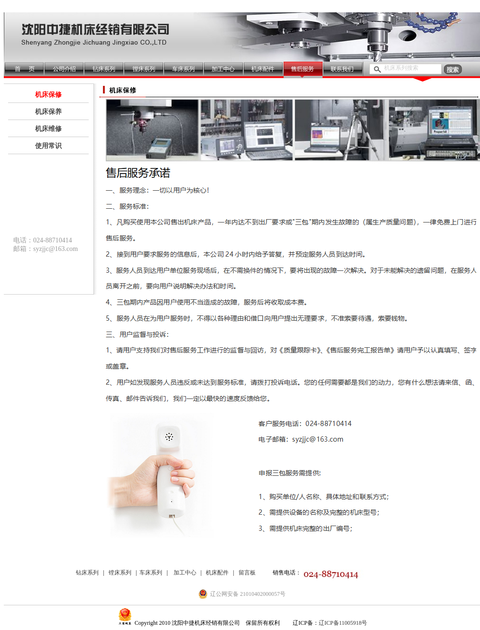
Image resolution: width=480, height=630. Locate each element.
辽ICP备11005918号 (343, 623)
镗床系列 (120, 572)
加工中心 (185, 572)
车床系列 (150, 572)
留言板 (247, 572)
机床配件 (217, 572)
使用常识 (48, 145)
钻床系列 (87, 572)
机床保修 (48, 94)
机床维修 (48, 128)
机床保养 (48, 111)
